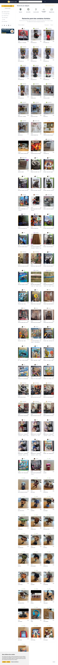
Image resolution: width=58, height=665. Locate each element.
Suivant (54, 661)
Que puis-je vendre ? (8, 8)
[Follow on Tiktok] (10, 25)
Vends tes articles (8, 6)
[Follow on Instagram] (2, 25)
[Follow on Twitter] (6, 25)
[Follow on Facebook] (4, 25)
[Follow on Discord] (8, 25)
